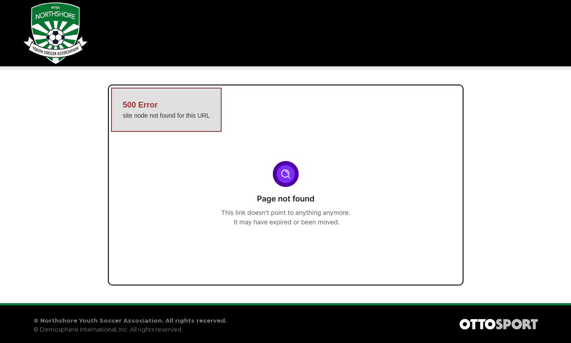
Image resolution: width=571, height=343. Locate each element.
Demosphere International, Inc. (84, 329)
